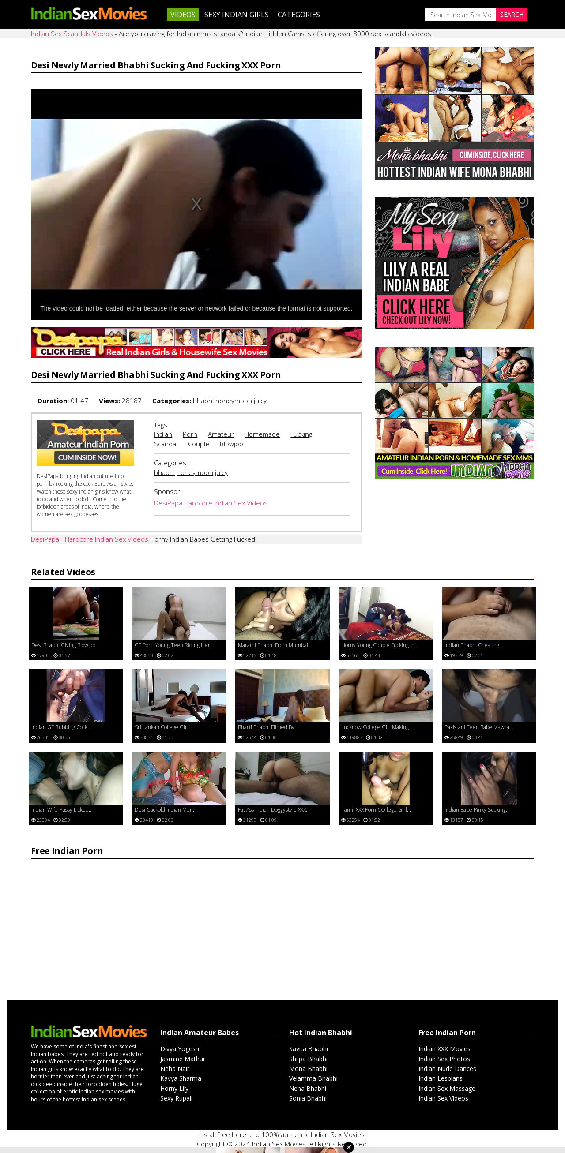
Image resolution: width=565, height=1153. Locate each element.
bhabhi (203, 400)
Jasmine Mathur (182, 1059)
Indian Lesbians (440, 1078)
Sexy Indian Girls (236, 14)
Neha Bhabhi (307, 1088)
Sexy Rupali (176, 1098)
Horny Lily (174, 1088)
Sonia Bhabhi (308, 1098)
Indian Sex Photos (444, 1059)
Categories (299, 14)
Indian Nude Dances (447, 1068)
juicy (260, 400)
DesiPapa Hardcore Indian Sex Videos (210, 502)
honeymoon (233, 400)
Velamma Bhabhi (313, 1078)
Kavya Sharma (180, 1078)
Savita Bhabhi (308, 1048)
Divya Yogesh (179, 1048)
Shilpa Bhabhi (308, 1059)
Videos (183, 14)
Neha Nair (174, 1068)
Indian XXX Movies (444, 1048)
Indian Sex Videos (443, 1098)
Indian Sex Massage (446, 1088)
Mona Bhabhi (308, 1068)
